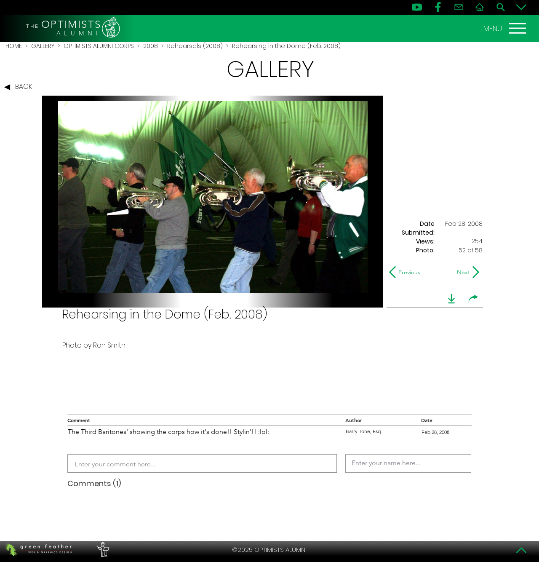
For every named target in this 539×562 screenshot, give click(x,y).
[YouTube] (417, 7)
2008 (150, 46)
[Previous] (407, 272)
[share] (473, 298)
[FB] (438, 7)
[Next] (462, 272)
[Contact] (458, 7)
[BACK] (20, 87)
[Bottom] (521, 7)
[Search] (501, 7)
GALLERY (42, 46)
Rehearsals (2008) (195, 46)
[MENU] (505, 28)
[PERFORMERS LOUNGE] (101, 549)
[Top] (521, 550)
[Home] (479, 7)
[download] (451, 298)
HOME (13, 46)
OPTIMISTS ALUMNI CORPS (99, 46)
